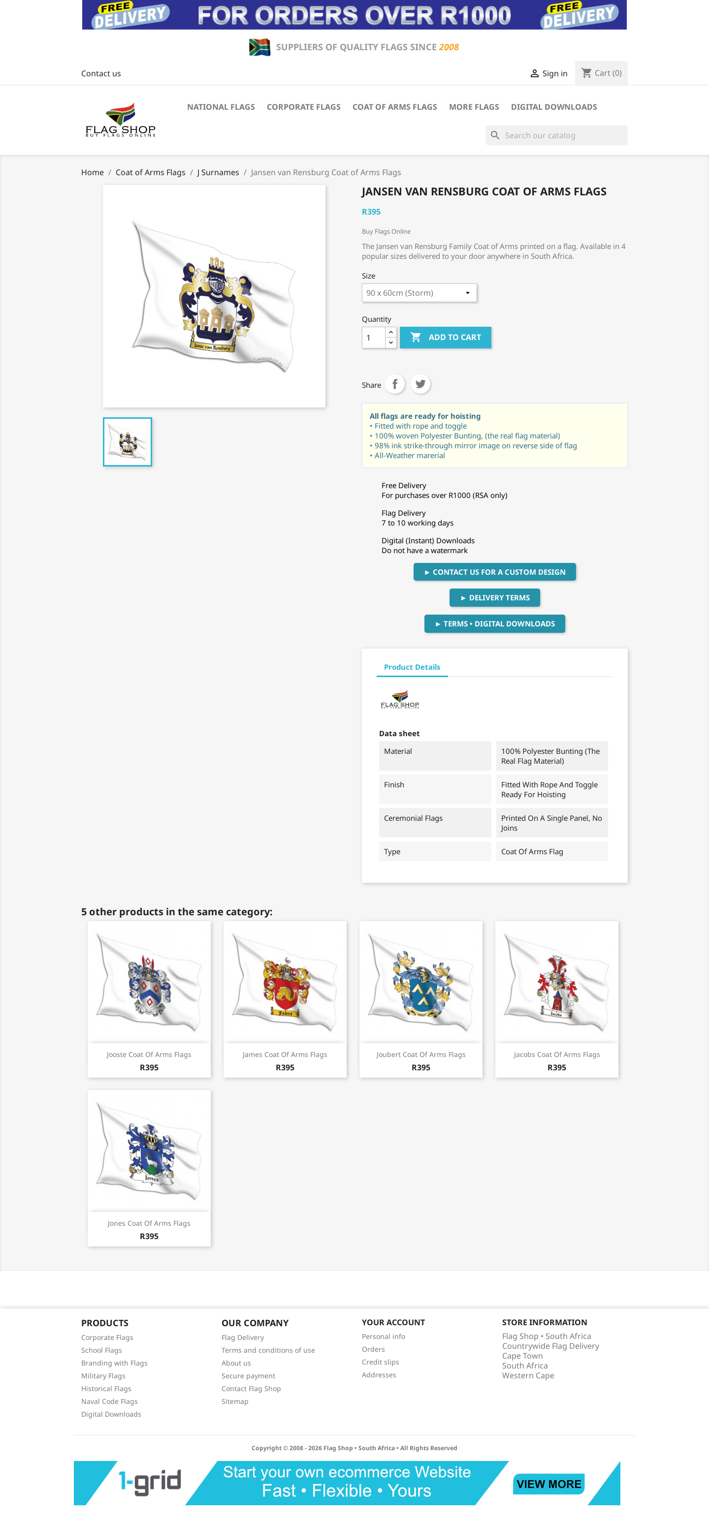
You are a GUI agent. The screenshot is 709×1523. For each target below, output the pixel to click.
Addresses (379, 1374)
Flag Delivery (243, 1337)
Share (395, 384)
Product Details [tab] (412, 667)
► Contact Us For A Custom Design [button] (495, 572)
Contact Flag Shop (251, 1388)
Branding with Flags (114, 1363)
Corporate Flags (304, 106)
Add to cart (445, 337)
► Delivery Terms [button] (495, 597)
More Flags (474, 106)
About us (236, 1363)
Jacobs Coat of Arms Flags (557, 1054)
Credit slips (380, 1362)
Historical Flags (106, 1388)
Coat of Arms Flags (395, 106)
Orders (373, 1349)
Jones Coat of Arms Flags (149, 1223)
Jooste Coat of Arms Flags (149, 1054)
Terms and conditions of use (268, 1350)
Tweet (420, 384)
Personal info (383, 1336)
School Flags (101, 1350)
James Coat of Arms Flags (285, 1054)
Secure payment (248, 1375)
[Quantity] (374, 337)
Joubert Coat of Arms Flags (421, 1054)
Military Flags (103, 1375)
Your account (393, 1322)
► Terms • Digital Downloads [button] (495, 623)
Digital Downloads (554, 106)
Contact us (101, 73)
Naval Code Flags (109, 1401)
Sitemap (235, 1401)
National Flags (221, 106)
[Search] (556, 135)
